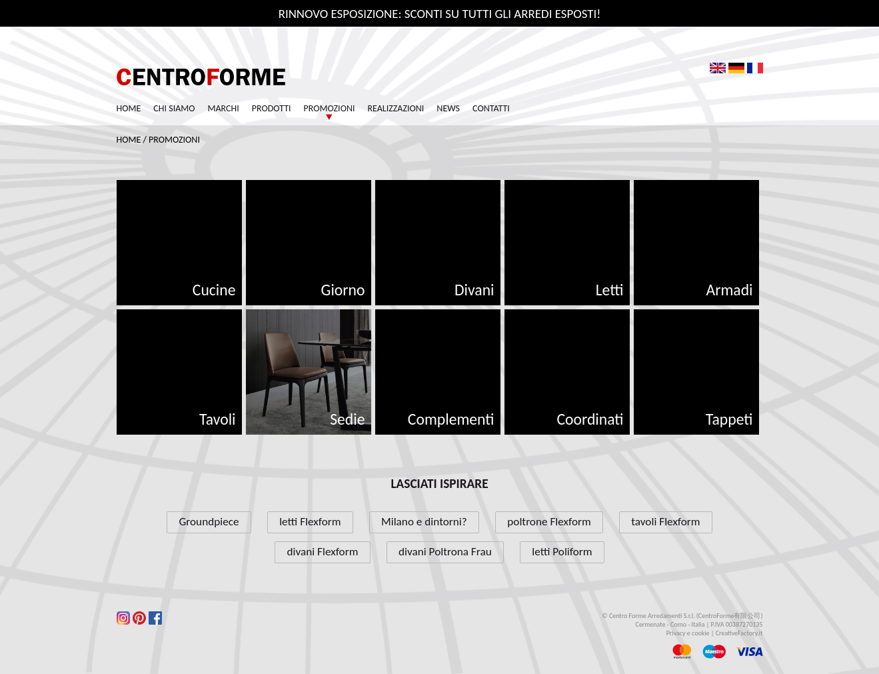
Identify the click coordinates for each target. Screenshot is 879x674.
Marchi (223, 108)
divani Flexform (323, 552)
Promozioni (329, 108)
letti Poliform (562, 552)
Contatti (491, 108)
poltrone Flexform (548, 522)
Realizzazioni (395, 108)
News (448, 108)
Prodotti (271, 108)
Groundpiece (209, 522)
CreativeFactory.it (739, 633)
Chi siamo (174, 108)
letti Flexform (310, 522)
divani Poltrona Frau (445, 552)
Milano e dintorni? (424, 522)
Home (129, 108)
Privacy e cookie (688, 633)
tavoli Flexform (665, 522)
